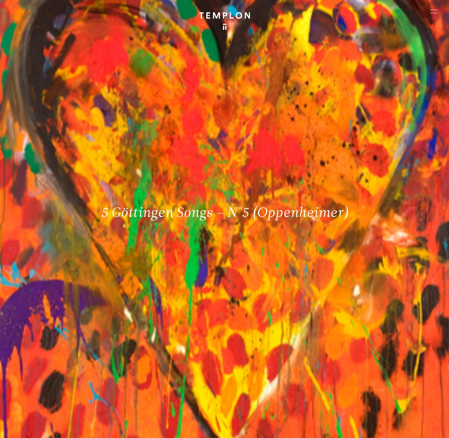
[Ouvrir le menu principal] (434, 11)
